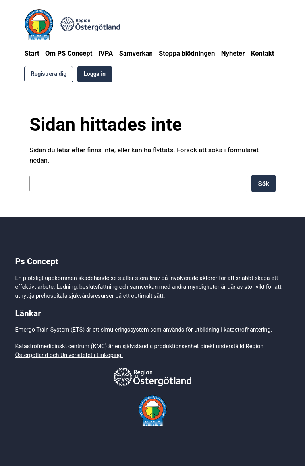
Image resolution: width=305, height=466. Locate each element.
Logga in (95, 74)
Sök (263, 184)
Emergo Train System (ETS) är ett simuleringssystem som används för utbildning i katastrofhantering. (143, 329)
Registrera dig (48, 74)
